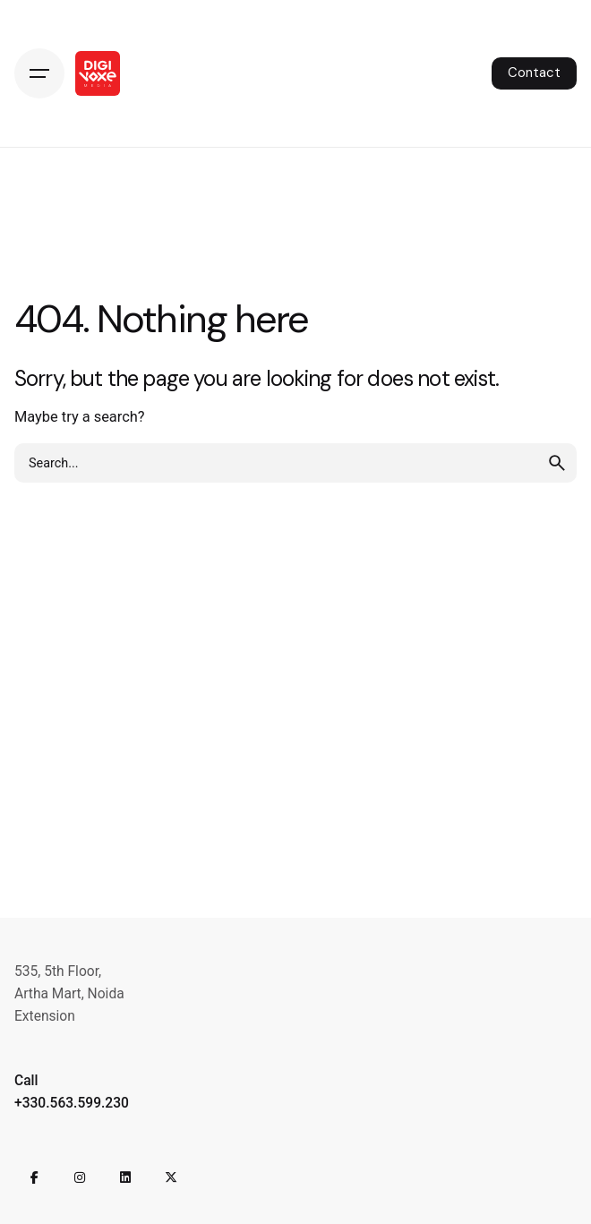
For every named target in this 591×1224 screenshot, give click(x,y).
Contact (534, 72)
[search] (557, 463)
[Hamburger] (39, 73)
